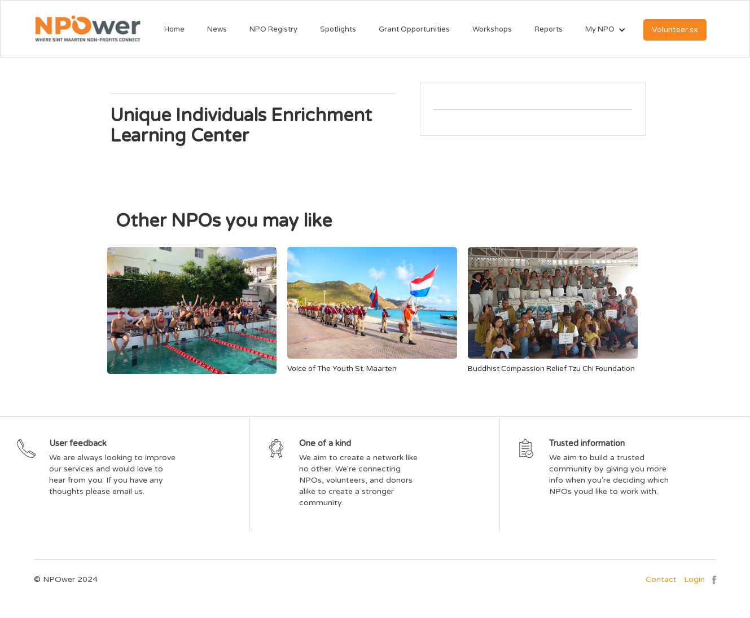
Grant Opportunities (414, 29)
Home (174, 29)
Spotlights (338, 29)
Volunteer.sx (675, 29)
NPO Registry (273, 29)
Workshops (492, 29)
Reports (548, 29)
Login (694, 579)
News (217, 29)
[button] (600, 29)
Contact (661, 579)
